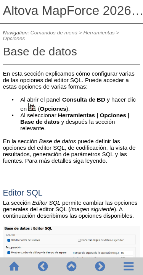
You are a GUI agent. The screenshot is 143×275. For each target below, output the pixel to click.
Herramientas (99, 33)
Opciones (14, 38)
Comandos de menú (54, 33)
